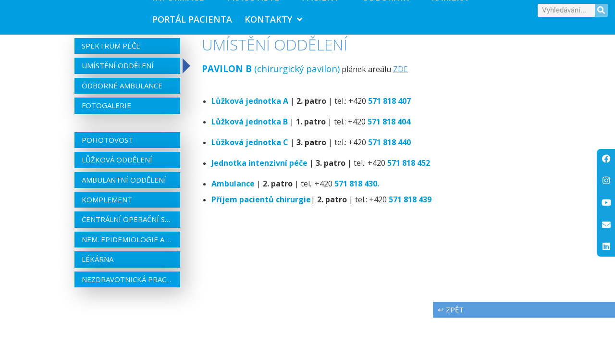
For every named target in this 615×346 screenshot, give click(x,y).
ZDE (400, 75)
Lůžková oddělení (117, 166)
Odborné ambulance (122, 92)
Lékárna (97, 265)
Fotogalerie (106, 111)
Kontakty (273, 22)
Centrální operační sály (127, 225)
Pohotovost (107, 145)
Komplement (107, 205)
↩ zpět (451, 316)
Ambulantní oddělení (124, 185)
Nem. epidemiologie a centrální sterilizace (127, 245)
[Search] (601, 13)
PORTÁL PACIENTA (192, 22)
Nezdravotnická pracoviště (127, 285)
